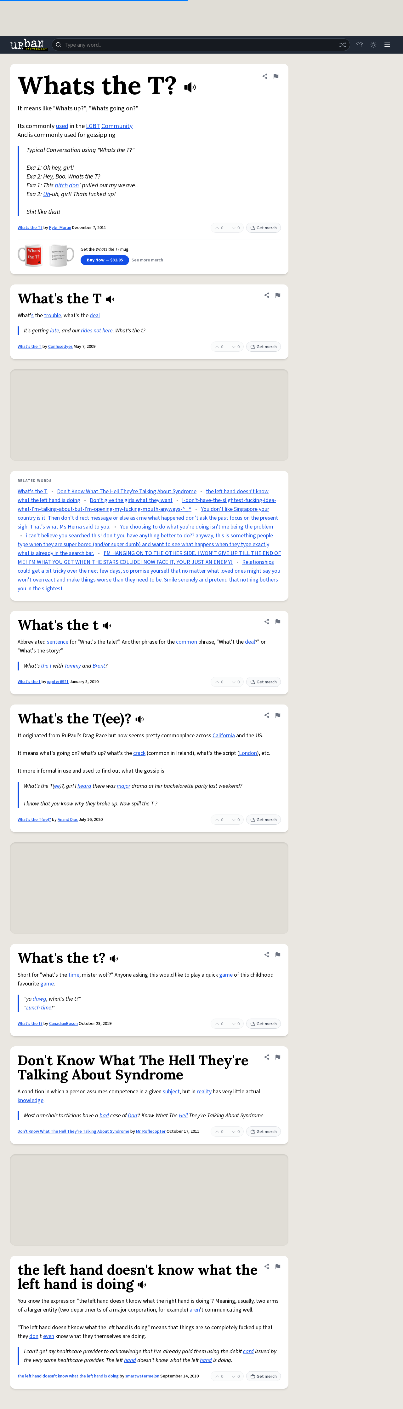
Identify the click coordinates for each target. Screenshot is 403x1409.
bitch (61, 185)
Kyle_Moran (60, 228)
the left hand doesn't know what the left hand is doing (68, 1376)
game (226, 975)
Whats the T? (30, 228)
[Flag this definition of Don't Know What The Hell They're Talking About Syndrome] (278, 1057)
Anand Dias (68, 819)
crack (139, 753)
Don (132, 1116)
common (186, 642)
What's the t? (30, 1023)
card (248, 1351)
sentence (57, 642)
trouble (52, 315)
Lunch (33, 1008)
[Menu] (387, 44)
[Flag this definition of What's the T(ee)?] (278, 715)
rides (86, 331)
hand (130, 1360)
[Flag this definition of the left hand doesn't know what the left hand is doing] (278, 1266)
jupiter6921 (58, 682)
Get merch (263, 228)
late (54, 331)
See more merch (147, 260)
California (224, 736)
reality (204, 1092)
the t (46, 666)
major (123, 786)
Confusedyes (60, 346)
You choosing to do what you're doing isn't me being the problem (196, 527)
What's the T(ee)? (34, 819)
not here (103, 331)
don (74, 185)
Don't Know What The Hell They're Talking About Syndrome (126, 491)
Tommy (72, 666)
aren (195, 1310)
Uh (46, 194)
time (73, 975)
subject (171, 1092)
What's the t (29, 682)
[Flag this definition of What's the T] (278, 295)
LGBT (93, 126)
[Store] (359, 44)
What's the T (30, 346)
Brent (99, 666)
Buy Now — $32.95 (105, 260)
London (248, 753)
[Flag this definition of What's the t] (278, 622)
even (48, 1336)
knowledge (30, 1100)
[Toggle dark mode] (373, 44)
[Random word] (342, 45)
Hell (183, 1116)
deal (95, 315)
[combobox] (201, 44)
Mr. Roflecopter (151, 1131)
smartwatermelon (142, 1376)
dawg (39, 999)
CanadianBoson (63, 1023)
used (62, 126)
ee (57, 786)
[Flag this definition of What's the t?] (278, 955)
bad (104, 1116)
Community (117, 126)
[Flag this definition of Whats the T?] (276, 76)
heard (84, 786)
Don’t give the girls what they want (131, 500)
